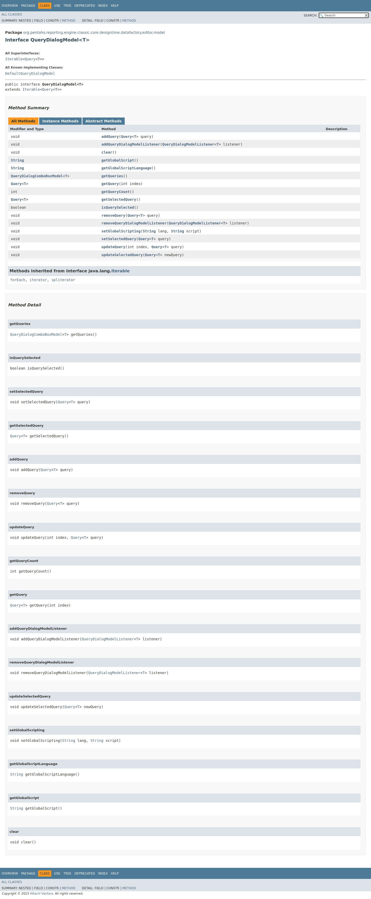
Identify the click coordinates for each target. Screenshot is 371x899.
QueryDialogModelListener (188, 144)
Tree (67, 5)
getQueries (112, 176)
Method (68, 20)
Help (115, 5)
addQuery (110, 137)
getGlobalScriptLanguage (126, 168)
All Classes (12, 14)
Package (28, 5)
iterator (38, 280)
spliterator (63, 280)
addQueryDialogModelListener (131, 144)
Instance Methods (60, 121)
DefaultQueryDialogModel (30, 73)
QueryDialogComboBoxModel (37, 176)
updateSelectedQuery (122, 255)
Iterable (13, 59)
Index (103, 5)
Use (57, 5)
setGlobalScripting (121, 231)
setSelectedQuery (119, 239)
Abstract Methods (104, 121)
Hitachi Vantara (41, 893)
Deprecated (84, 5)
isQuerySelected (118, 207)
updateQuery (113, 247)
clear (107, 152)
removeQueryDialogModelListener (134, 223)
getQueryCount (116, 192)
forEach (17, 280)
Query (30, 59)
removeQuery (113, 215)
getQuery (110, 184)
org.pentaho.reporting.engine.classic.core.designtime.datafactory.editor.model (94, 32)
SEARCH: (310, 15)
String (17, 160)
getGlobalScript (118, 160)
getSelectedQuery (119, 199)
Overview (10, 5)
